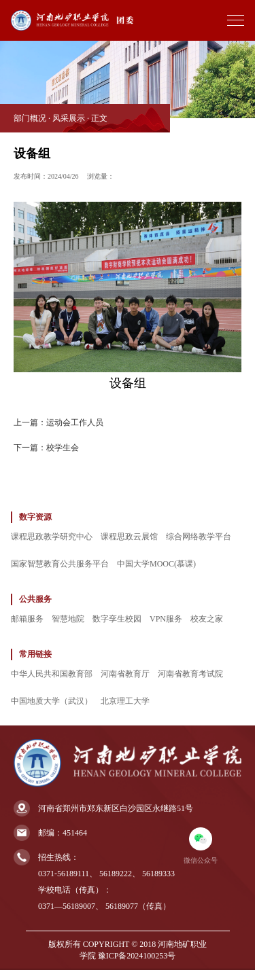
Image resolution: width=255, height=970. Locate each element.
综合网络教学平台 (198, 536)
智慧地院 (68, 619)
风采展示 (68, 118)
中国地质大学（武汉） (51, 701)
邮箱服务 (27, 619)
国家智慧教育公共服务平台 (60, 564)
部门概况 (30, 118)
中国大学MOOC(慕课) (156, 564)
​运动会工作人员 (74, 422)
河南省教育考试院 (190, 674)
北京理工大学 (125, 701)
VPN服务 (166, 619)
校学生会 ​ (63, 447)
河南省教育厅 (125, 674)
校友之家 (206, 619)
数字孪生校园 (116, 619)
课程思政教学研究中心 (51, 536)
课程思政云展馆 (129, 536)
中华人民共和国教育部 (51, 674)
